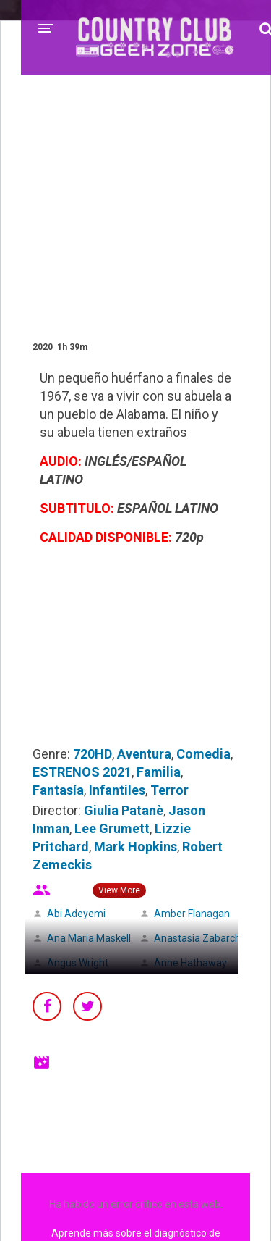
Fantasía (58, 790)
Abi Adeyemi (76, 913)
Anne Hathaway (190, 963)
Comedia (203, 753)
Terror (169, 790)
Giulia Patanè (123, 810)
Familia (159, 772)
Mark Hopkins (135, 846)
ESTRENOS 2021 (82, 772)
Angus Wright (77, 963)
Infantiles (117, 790)
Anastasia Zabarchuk (202, 938)
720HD (92, 753)
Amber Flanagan (192, 913)
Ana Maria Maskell (89, 938)
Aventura (144, 753)
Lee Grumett (112, 828)
